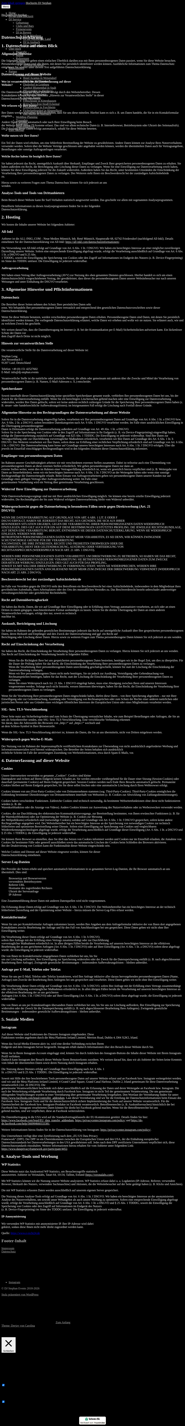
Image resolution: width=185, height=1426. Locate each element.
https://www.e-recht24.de (25, 1233)
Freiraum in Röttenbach (37, 81)
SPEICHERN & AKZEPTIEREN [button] (20, 1414)
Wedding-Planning (27, 117)
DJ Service (15, 19)
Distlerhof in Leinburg (36, 84)
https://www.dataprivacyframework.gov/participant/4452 (34, 1148)
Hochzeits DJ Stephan (38, 3)
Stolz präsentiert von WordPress (19, 1294)
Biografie (21, 51)
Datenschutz (8, 1251)
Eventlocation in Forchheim (39, 107)
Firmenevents (24, 29)
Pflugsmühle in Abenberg (38, 91)
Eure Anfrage (16, 130)
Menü (6, 6)
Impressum (7, 1248)
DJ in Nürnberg (32, 35)
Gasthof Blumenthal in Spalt (39, 87)
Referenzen (22, 58)
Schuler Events (31, 97)
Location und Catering (29, 74)
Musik (19, 55)
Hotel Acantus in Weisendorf (40, 78)
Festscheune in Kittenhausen (39, 100)
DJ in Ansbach (31, 42)
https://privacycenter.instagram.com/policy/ (100, 1120)
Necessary (12, 1385)
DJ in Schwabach (33, 45)
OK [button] (109, 1332)
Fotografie (22, 123)
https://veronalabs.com (99, 1174)
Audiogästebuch (25, 126)
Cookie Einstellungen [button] (89, 1332)
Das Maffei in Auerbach (37, 113)
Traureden (22, 120)
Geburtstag (22, 22)
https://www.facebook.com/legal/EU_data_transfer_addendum (37, 1120)
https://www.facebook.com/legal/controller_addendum (32, 1097)
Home (12, 12)
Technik (20, 61)
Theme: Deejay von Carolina (18, 1325)
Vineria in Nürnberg (34, 94)
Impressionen (16, 68)
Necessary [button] (7, 1381)
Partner (13, 71)
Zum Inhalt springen (13, 3)
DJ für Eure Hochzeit (21, 16)
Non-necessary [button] (10, 1398)
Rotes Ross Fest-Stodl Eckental (41, 104)
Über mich (15, 48)
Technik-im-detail (33, 65)
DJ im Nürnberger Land (37, 38)
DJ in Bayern (23, 32)
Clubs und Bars (25, 25)
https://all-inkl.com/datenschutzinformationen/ (92, 241)
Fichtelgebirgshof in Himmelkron (42, 110)
